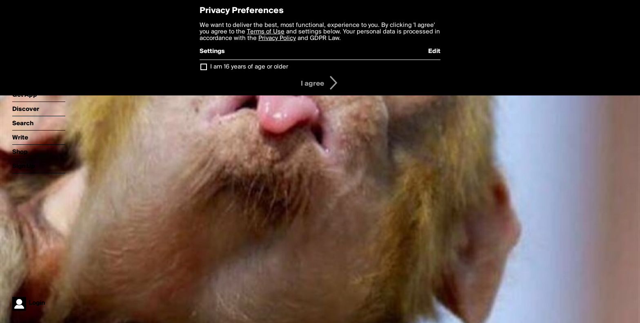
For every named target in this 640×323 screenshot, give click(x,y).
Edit (434, 51)
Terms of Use (265, 32)
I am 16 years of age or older (249, 67)
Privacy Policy (277, 38)
